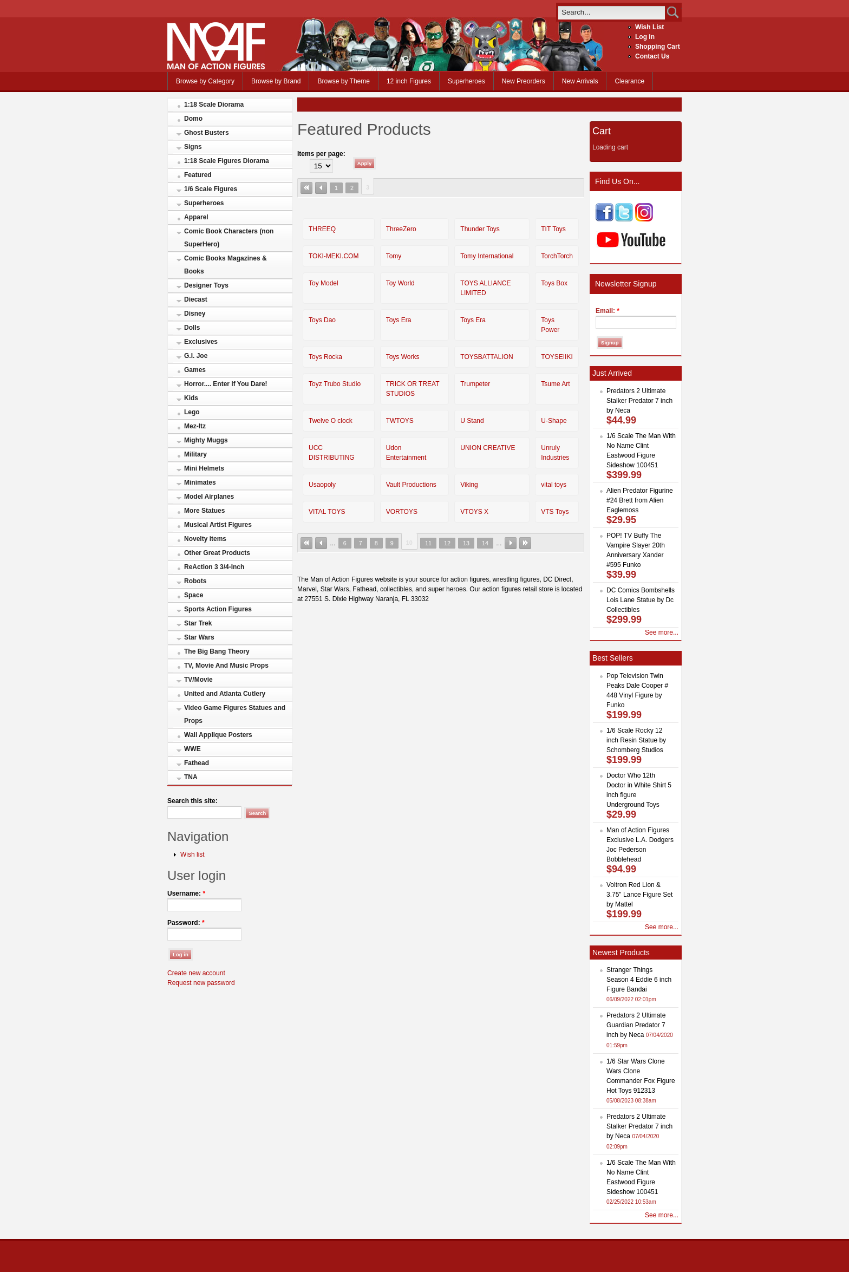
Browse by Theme (343, 81)
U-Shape (553, 421)
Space (193, 595)
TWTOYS (400, 421)
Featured (198, 175)
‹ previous (321, 188)
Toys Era (399, 320)
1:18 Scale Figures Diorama (226, 161)
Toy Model (323, 283)
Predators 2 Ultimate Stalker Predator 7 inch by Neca (639, 400)
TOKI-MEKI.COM (333, 256)
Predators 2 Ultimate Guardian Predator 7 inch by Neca (635, 1025)
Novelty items (205, 539)
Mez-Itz (195, 426)
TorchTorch (557, 256)
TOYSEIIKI (556, 357)
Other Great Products (217, 553)
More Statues (204, 510)
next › (511, 543)
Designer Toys (206, 285)
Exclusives (201, 341)
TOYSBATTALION (486, 357)
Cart (601, 131)
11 (428, 543)
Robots (195, 581)
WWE (192, 749)
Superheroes (466, 81)
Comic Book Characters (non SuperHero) (228, 237)
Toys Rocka (325, 357)
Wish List (649, 27)
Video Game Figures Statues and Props (234, 714)
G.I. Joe (195, 356)
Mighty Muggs (206, 440)
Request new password (201, 983)
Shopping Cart (657, 46)
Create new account (196, 973)
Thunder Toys (480, 229)
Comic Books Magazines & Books (225, 265)
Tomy (394, 256)
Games (195, 370)
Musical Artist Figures (218, 525)
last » (525, 543)
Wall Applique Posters (218, 735)
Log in (645, 37)
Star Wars (199, 637)
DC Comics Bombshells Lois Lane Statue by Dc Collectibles (640, 600)
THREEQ (322, 229)
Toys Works (403, 357)
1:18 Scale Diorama (214, 104)
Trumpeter (475, 384)
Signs (193, 147)
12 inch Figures (409, 81)
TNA (191, 777)
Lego (192, 412)
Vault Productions (411, 484)
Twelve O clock (330, 421)
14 (485, 543)
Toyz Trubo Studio (335, 384)
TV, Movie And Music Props (226, 665)
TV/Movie (198, 679)
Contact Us (652, 56)
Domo (193, 118)
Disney (194, 313)
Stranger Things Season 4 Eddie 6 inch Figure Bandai (638, 979)
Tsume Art (555, 384)
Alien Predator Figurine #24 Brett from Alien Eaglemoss (639, 500)
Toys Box (554, 283)
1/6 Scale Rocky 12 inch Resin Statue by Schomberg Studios (636, 740)
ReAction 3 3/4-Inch (214, 567)
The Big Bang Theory (217, 651)
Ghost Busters (206, 132)
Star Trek (198, 623)
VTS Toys (555, 512)
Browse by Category (205, 81)
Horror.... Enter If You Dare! (225, 384)
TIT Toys (553, 229)
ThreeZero (401, 229)
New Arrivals (580, 81)
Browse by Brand (276, 81)
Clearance (629, 81)
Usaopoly (322, 484)
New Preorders (523, 81)
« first (306, 188)
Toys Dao (322, 320)
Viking (469, 484)
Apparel (196, 217)
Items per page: (321, 154)
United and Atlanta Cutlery (224, 693)
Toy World (400, 283)
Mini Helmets (204, 468)
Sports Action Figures (218, 609)
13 (466, 543)
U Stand (472, 421)
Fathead (196, 763)
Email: (607, 311)
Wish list (192, 854)
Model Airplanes (209, 496)
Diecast (195, 299)
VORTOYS (401, 512)
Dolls (192, 327)
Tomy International (486, 256)
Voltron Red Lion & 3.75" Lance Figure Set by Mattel (639, 894)
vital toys (553, 484)
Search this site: (192, 801)
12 (447, 543)
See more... (661, 632)
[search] (611, 12)
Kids (191, 398)
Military (195, 454)
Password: (186, 923)
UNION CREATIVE (487, 448)
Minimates (200, 482)
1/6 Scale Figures (210, 189)
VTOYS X (474, 512)
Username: (186, 893)
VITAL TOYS (327, 512)
